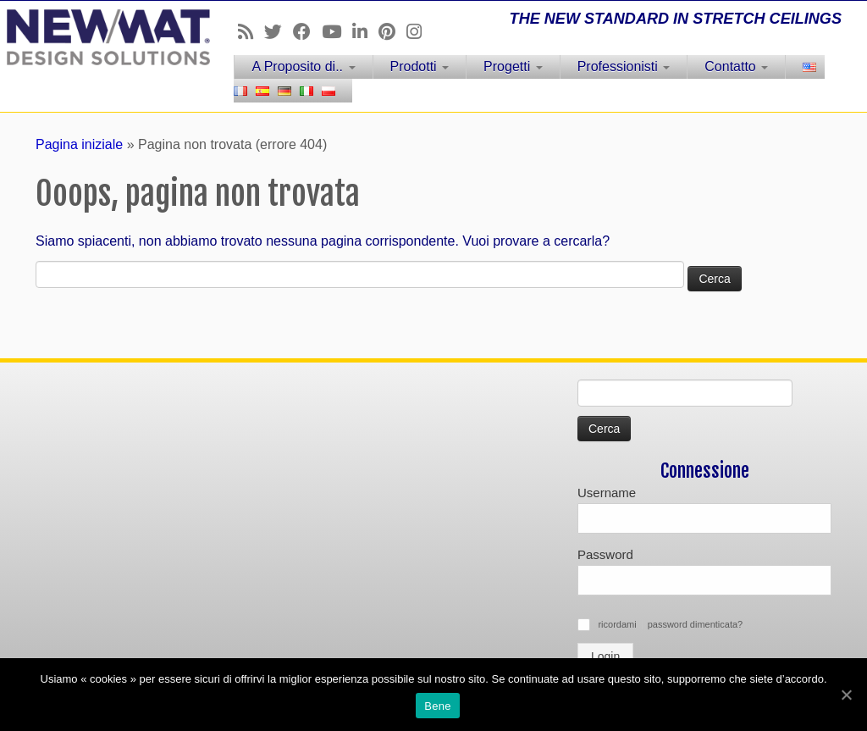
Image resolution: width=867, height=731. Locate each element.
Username (606, 492)
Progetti (513, 66)
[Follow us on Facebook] (307, 32)
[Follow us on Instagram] (419, 32)
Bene (437, 706)
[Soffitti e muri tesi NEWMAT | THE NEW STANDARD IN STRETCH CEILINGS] (101, 37)
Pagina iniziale (79, 144)
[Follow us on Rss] (251, 32)
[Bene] (845, 694)
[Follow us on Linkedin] (365, 32)
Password (605, 554)
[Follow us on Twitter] (278, 32)
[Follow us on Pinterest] (392, 32)
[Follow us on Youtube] (337, 32)
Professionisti (624, 66)
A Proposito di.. (303, 66)
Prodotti (420, 66)
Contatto (736, 66)
